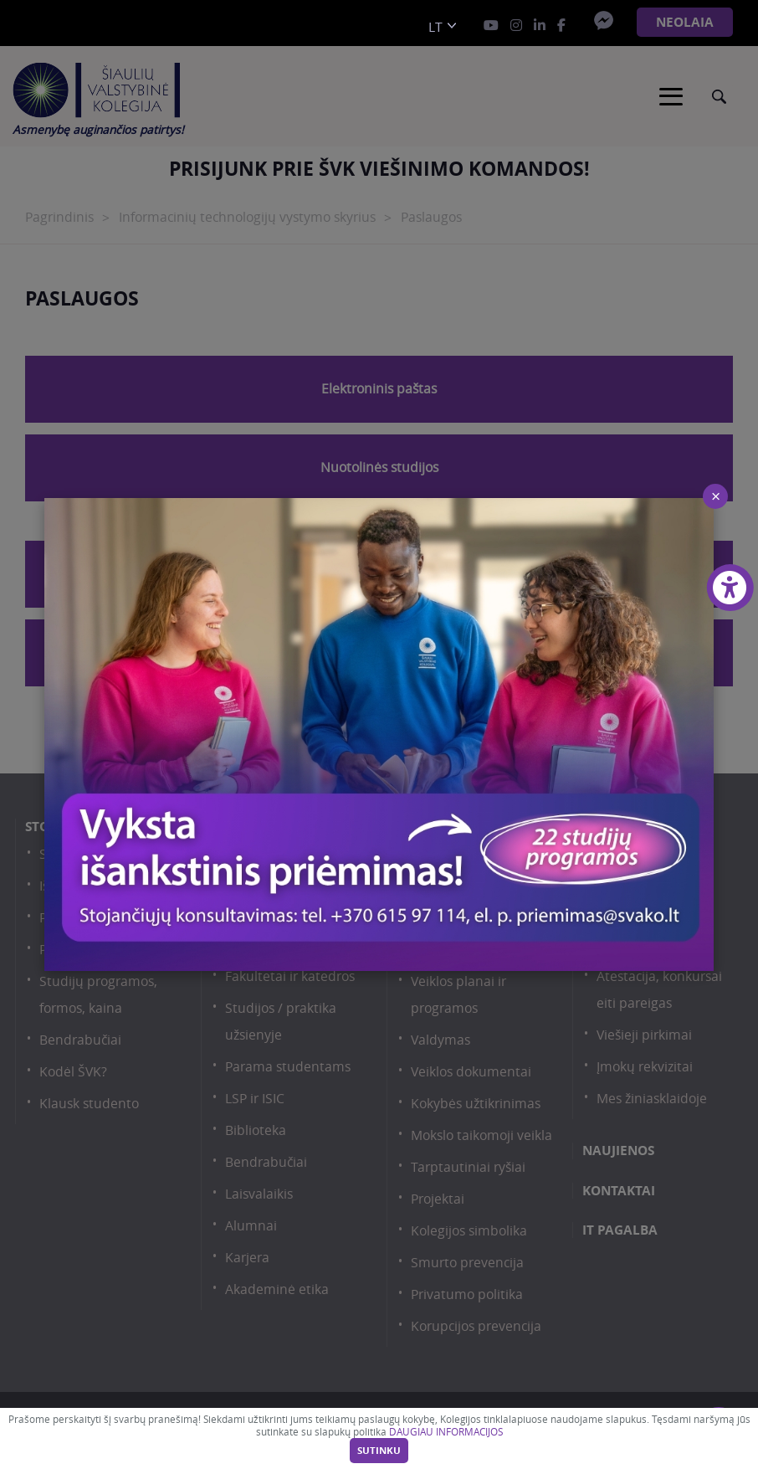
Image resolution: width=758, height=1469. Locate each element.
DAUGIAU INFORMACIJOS (446, 1431)
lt (435, 27)
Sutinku (379, 1450)
